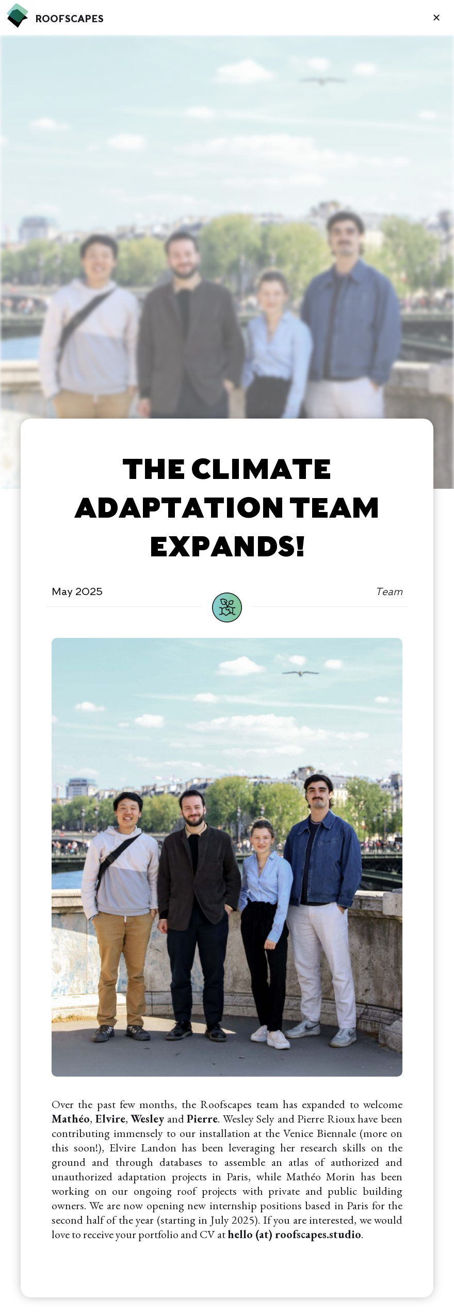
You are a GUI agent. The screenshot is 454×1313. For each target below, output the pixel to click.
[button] (436, 17)
